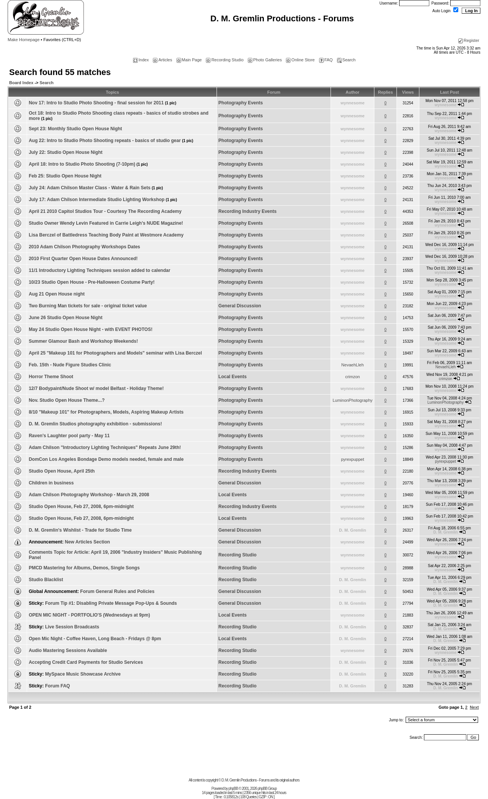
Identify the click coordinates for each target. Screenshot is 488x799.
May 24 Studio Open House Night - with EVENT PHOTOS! (90, 329)
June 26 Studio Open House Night (65, 317)
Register (468, 40)
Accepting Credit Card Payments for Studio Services (86, 662)
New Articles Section (87, 542)
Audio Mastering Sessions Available (68, 650)
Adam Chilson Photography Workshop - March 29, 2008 (89, 494)
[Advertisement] (244, 760)
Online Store (300, 60)
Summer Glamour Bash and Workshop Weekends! (83, 341)
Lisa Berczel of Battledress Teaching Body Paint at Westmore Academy (106, 235)
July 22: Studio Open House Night (65, 152)
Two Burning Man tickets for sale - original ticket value (88, 305)
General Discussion (239, 305)
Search (346, 60)
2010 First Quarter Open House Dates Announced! (83, 258)
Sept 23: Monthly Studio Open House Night (75, 128)
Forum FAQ (57, 686)
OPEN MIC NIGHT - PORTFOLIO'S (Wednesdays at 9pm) (89, 615)
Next (474, 707)
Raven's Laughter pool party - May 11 (69, 435)
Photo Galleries (265, 60)
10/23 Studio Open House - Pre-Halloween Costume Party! (91, 282)
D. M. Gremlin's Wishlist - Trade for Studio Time (80, 530)
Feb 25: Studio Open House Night (65, 176)
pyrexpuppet (352, 459)
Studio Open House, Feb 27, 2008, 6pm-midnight (81, 506)
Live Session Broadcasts (72, 627)
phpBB (233, 788)
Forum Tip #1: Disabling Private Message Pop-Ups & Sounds (111, 603)
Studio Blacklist (46, 579)
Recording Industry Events (247, 211)
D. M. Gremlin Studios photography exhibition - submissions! (95, 424)
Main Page (189, 60)
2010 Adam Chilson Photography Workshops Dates (84, 246)
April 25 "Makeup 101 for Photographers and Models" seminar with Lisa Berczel (115, 353)
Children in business (51, 483)
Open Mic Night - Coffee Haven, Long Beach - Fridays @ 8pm (95, 638)
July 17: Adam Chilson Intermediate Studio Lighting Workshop (103, 199)
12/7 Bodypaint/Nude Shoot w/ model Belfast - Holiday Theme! (96, 388)
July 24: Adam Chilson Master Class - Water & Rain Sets (96, 187)
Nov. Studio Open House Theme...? (66, 400)
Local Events (232, 376)
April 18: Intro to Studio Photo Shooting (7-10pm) (88, 164)
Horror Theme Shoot (51, 376)
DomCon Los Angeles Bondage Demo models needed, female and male (106, 459)
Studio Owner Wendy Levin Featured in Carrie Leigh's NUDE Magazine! (106, 223)
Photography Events (240, 102)
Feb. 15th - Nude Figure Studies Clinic (70, 365)
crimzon (352, 376)
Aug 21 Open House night (57, 294)
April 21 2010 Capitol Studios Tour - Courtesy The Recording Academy (105, 211)
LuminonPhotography (352, 400)
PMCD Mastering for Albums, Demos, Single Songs (84, 567)
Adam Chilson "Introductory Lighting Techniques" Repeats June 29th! (105, 447)
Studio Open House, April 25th (62, 471)
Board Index (21, 82)
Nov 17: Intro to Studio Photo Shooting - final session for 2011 (102, 102)
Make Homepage (24, 39)
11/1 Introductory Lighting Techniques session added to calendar (99, 270)
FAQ (326, 60)
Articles (162, 60)
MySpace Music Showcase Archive (82, 674)
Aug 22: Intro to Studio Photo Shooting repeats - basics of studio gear (111, 140)
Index (141, 60)
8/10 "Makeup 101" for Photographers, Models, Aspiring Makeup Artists (106, 412)
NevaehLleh (352, 365)
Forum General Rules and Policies (117, 591)
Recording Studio (224, 60)
